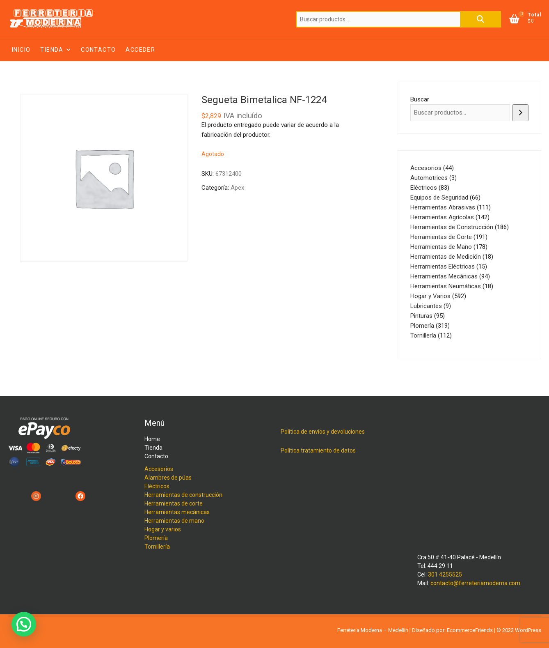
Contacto (98, 49)
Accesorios (158, 469)
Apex (237, 187)
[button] (23, 624)
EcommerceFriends (470, 630)
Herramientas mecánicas (177, 512)
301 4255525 (445, 574)
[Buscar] (520, 112)
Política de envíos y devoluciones (323, 431)
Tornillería (157, 546)
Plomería (156, 538)
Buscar (480, 19)
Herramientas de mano (174, 520)
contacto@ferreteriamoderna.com (475, 583)
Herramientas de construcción (183, 495)
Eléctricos (156, 486)
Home (152, 439)
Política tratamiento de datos (318, 450)
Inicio (21, 49)
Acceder (140, 49)
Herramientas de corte (173, 503)
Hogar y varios (162, 529)
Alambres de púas (168, 477)
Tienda (51, 49)
